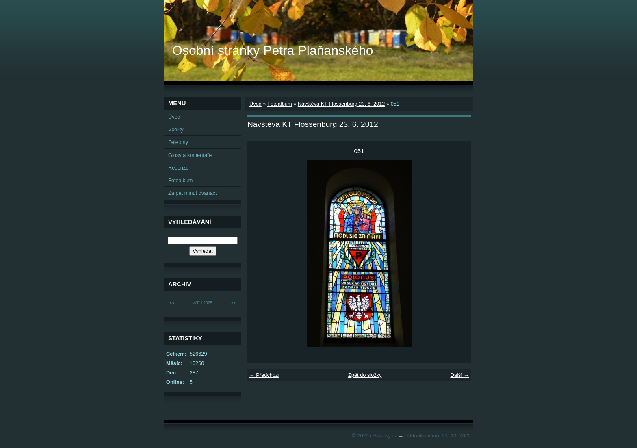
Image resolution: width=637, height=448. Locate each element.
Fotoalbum (279, 104)
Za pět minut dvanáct (192, 193)
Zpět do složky (365, 375)
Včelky (176, 129)
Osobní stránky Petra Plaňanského (272, 50)
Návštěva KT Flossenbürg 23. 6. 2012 (341, 104)
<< (172, 303)
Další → (459, 375)
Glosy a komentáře (190, 155)
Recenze (178, 168)
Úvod (255, 104)
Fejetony (178, 142)
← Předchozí (264, 375)
